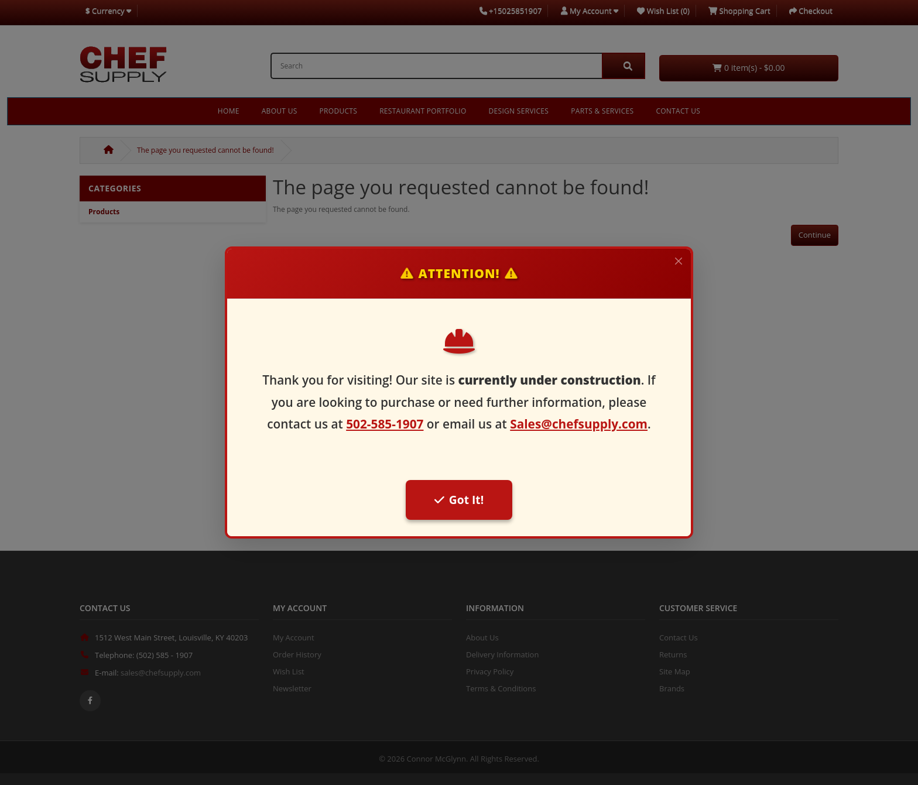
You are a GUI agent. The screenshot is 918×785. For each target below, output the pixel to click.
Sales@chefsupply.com (579, 424)
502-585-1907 (384, 424)
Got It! (459, 500)
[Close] (678, 261)
